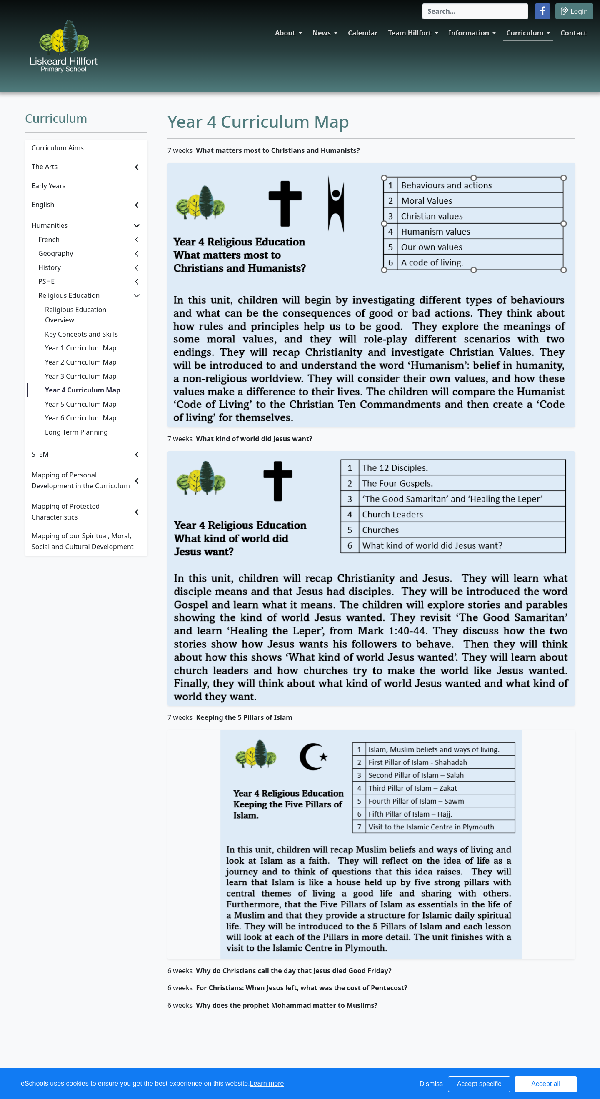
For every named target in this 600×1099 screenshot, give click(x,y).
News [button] (321, 32)
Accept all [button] (545, 1083)
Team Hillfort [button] (410, 32)
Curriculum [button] (524, 32)
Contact (574, 32)
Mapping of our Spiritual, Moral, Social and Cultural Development (83, 541)
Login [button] (574, 11)
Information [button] (469, 32)
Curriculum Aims (58, 147)
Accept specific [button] (479, 1083)
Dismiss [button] (431, 1083)
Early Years (48, 185)
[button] (542, 11)
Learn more (267, 1083)
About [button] (285, 32)
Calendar (363, 32)
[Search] (475, 11)
